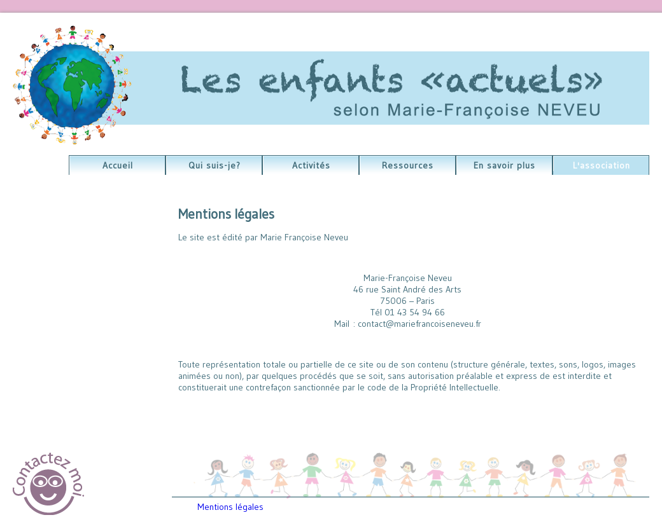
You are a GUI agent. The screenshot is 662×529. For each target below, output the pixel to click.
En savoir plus (504, 165)
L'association (601, 165)
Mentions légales (230, 506)
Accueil (117, 165)
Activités (311, 165)
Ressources (407, 165)
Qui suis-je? (214, 165)
